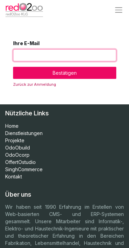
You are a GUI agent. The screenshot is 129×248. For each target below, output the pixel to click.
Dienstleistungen (24, 133)
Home (12, 126)
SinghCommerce (24, 169)
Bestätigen (65, 73)
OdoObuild (17, 148)
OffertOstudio (20, 162)
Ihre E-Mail (26, 43)
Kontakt (13, 176)
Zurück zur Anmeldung (34, 84)
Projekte (14, 140)
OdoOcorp (17, 155)
